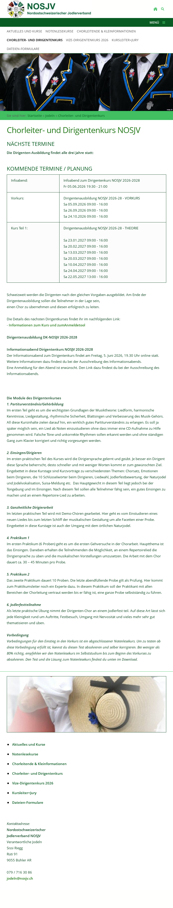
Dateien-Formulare (27, 802)
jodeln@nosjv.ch (20, 878)
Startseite (34, 115)
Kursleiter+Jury (24, 793)
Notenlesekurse (25, 754)
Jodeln (50, 115)
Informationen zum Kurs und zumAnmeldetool (47, 325)
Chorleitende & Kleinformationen (39, 763)
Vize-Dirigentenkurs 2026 (32, 783)
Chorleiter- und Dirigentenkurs (81, 115)
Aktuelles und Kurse (28, 744)
